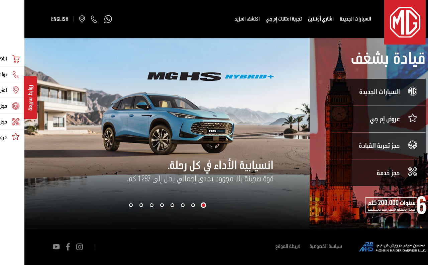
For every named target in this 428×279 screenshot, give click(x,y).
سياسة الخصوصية (301, 247)
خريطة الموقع (263, 247)
